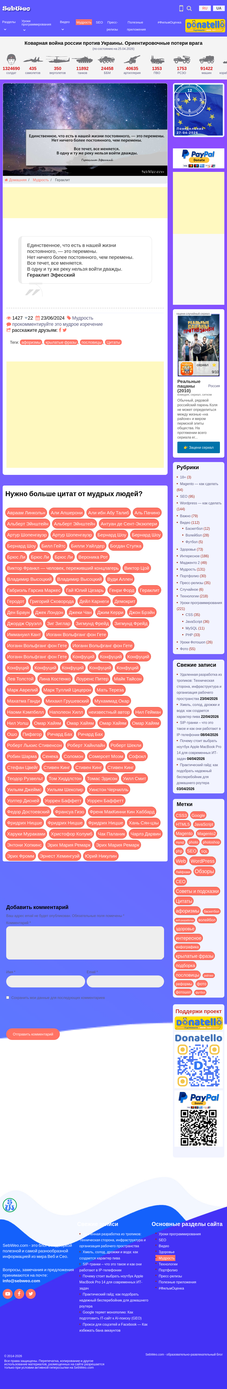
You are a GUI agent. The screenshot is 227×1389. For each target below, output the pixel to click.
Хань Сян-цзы (144, 823)
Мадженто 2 (190, 562)
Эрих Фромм (20, 856)
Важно (185, 515)
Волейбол (194, 535)
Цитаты (113, 342)
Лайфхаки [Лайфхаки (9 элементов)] (183, 872)
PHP (189, 634)
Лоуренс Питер (92, 679)
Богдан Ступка (125, 546)
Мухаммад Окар (111, 701)
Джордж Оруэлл (24, 623)
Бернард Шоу (112, 535)
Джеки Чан (80, 612)
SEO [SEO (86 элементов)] (191, 850)
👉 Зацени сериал (198, 447)
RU (204, 8)
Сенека (50, 756)
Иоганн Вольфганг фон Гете (76, 634)
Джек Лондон (49, 612)
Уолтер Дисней (23, 800)
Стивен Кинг (56, 767)
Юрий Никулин (101, 856)
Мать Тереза (110, 690)
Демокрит (124, 601)
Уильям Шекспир (65, 789)
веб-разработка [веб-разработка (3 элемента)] (185, 920)
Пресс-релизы (191, 582)
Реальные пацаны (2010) (188, 385)
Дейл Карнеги (94, 601)
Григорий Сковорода (52, 601)
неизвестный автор (109, 712)
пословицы (92, 342)
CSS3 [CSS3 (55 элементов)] (181, 815)
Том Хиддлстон (65, 778)
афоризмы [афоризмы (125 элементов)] (187, 910)
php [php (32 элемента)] (179, 851)
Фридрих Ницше (24, 823)
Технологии (189, 596)
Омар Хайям (47, 723)
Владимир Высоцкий (29, 579)
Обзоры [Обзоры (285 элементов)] (204, 871)
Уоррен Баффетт (63, 800)
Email (92, 971)
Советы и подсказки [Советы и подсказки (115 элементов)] (197, 891)
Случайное (189, 589)
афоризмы (31, 342)
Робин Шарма (22, 756)
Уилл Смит (134, 778)
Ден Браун (18, 612)
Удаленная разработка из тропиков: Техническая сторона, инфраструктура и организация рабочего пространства (199, 686)
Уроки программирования (36, 22)
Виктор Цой (136, 568)
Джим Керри (110, 612)
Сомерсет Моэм (106, 756)
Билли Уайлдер (87, 546)
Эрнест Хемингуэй (59, 856)
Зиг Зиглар (58, 623)
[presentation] (40, 1016)
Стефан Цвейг (22, 767)
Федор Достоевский (28, 811)
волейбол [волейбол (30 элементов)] (206, 919)
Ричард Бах (59, 734)
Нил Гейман (148, 712)
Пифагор (32, 734)
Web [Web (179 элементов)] (181, 861)
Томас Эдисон (102, 778)
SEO (99, 22)
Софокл (137, 756)
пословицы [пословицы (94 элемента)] (187, 975)
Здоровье (188, 549)
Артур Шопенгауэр (27, 535)
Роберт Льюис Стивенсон (34, 745)
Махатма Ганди (23, 701)
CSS (189, 614)
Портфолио (189, 575)
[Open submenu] (5, 29)
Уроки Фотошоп (192, 642)
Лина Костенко (55, 679)
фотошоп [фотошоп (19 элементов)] (183, 992)
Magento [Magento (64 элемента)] (184, 833)
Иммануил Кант (24, 634)
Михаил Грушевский (67, 701)
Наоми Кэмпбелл (25, 712)
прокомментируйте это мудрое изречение (57, 324)
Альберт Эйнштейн (27, 523)
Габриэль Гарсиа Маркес (34, 590)
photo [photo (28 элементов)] (193, 841)
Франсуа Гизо (69, 811)
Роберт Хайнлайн (86, 745)
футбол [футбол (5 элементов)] (200, 992)
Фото (184, 648)
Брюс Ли (16, 557)
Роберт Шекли (126, 745)
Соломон (73, 756)
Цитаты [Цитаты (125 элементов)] (184, 901)
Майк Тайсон (128, 679)
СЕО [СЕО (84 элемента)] (181, 881)
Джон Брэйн (142, 612)
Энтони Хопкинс (24, 845)
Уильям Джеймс (24, 789)
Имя (10, 971)
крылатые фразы (61, 342)
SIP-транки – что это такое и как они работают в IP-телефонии (199, 728)
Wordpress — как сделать (201, 503)
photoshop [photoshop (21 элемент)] (211, 842)
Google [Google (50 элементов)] (198, 815)
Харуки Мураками (26, 834)
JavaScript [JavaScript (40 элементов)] (203, 824)
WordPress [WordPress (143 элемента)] (203, 861)
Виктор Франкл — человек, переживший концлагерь (63, 568)
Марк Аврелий (22, 690)
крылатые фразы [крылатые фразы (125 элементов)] (194, 956)
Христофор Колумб (71, 834)
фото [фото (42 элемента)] (201, 983)
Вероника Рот (93, 557)
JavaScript (194, 621)
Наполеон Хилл (66, 712)
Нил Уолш (17, 723)
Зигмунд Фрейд (92, 623)
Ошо (12, 734)
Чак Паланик (111, 834)
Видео (65, 21)
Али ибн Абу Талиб (108, 512)
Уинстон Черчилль (109, 789)
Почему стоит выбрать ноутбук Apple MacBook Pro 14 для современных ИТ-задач (111, 1282)
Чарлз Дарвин (146, 834)
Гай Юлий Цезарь (85, 590)
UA (218, 8)
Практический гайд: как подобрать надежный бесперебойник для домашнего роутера (113, 1300)
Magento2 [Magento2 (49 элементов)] (206, 833)
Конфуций (83, 656)
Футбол (192, 541)
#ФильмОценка (169, 22)
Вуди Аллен (120, 579)
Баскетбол (194, 528)
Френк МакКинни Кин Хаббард (122, 811)
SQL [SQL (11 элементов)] (204, 851)
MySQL (191, 628)
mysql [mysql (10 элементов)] (180, 842)
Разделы (9, 21)
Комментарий (18, 922)
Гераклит (149, 590)
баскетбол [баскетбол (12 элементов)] (211, 911)
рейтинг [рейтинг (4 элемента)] (208, 975)
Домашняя (16, 179)
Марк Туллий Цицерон (67, 690)
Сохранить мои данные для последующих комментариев (58, 997)
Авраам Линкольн (26, 512)
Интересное (190, 556)
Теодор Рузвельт (25, 778)
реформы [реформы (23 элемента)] (184, 983)
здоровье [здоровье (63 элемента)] (185, 928)
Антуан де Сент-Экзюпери (129, 523)
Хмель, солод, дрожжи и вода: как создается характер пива (198, 710)
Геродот (15, 601)
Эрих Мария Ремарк (68, 845)
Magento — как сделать (199, 483)
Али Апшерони (67, 512)
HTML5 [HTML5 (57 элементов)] (183, 824)
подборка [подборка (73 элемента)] (185, 965)
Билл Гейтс (53, 546)
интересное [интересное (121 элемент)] (189, 938)
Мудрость (83, 22)
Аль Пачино (147, 512)
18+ (183, 477)
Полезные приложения (177, 1282)
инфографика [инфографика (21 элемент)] (187, 946)
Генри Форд (121, 590)
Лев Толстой (20, 679)
